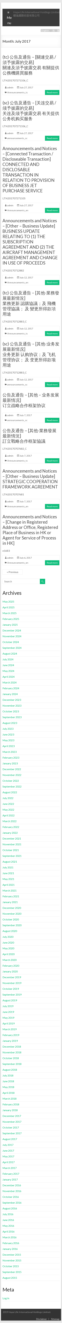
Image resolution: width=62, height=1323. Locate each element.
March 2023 (9, 751)
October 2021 (10, 850)
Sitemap (55, 1319)
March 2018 (9, 1098)
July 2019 (7, 1006)
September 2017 (11, 1133)
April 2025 (8, 607)
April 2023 (8, 746)
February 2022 (10, 826)
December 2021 (11, 838)
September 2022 (11, 786)
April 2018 (8, 1092)
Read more (52, 92)
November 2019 (11, 982)
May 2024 (8, 670)
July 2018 (7, 1075)
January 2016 (10, 1248)
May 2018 (8, 1087)
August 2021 (9, 861)
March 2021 (9, 890)
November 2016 (11, 1191)
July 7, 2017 (26, 415)
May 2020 (8, 948)
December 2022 (11, 769)
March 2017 (9, 1167)
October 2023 (10, 711)
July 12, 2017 (26, 277)
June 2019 (8, 1011)
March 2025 (9, 613)
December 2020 (11, 907)
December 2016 (11, 1185)
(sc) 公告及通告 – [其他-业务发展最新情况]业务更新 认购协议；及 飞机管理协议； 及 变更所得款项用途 (30, 354)
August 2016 (9, 1208)
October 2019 (10, 988)
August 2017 (9, 1139)
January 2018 (10, 1110)
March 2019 (9, 1029)
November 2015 (11, 1260)
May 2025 (8, 601)
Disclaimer (41, 1319)
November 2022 (11, 774)
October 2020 (10, 919)
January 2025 (10, 624)
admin (10, 87)
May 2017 (8, 1156)
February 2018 (10, 1104)
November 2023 (11, 705)
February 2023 (10, 757)
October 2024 (10, 642)
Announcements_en (17, 210)
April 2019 (8, 1023)
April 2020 (8, 954)
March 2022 (9, 821)
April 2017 (8, 1162)
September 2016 (11, 1202)
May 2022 (8, 809)
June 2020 (8, 942)
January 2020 (10, 971)
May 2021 (8, 878)
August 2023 (9, 722)
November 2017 (11, 1121)
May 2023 (8, 740)
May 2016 (8, 1225)
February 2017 (10, 1173)
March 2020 (9, 959)
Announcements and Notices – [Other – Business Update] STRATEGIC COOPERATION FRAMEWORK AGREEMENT (30, 478)
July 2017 (7, 1144)
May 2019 (8, 1017)
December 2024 (11, 630)
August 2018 (9, 1069)
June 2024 (8, 665)
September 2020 (11, 925)
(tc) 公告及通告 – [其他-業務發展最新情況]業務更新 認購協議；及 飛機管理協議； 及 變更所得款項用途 (30, 303)
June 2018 (8, 1081)
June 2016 (8, 1219)
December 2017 (11, 1115)
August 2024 (9, 653)
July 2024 (7, 659)
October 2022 (10, 780)
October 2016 (10, 1196)
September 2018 (11, 1063)
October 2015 (10, 1266)
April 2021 (8, 884)
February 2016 (10, 1243)
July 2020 (7, 936)
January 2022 (10, 832)
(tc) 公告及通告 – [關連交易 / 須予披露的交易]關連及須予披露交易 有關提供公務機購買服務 (30, 64)
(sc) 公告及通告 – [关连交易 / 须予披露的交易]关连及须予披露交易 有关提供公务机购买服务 (30, 110)
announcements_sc (17, 138)
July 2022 (7, 798)
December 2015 (11, 1254)
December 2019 (11, 977)
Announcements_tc (17, 92)
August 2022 (9, 792)
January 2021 (10, 902)
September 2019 (11, 994)
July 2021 (7, 867)
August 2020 (9, 930)
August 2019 (9, 1000)
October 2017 (10, 1127)
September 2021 (11, 855)
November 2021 (11, 844)
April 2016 (8, 1231)
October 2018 (10, 1058)
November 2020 (11, 913)
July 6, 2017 (26, 557)
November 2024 (11, 636)
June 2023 (8, 734)
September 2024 (11, 647)
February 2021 (10, 896)
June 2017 (8, 1150)
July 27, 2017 (26, 87)
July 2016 (7, 1214)
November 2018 (11, 1052)
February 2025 (10, 618)
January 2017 (10, 1179)
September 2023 (11, 717)
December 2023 (11, 699)
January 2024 (10, 694)
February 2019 (10, 1035)
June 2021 (8, 873)
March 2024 (9, 682)
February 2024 (10, 688)
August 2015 (9, 1277)
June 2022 (8, 803)
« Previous (12, 571)
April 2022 (8, 815)
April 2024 (8, 676)
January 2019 (10, 1040)
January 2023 (10, 763)
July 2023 (7, 728)
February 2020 (10, 965)
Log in (5, 1298)
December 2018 (11, 1046)
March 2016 (9, 1237)
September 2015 (11, 1271)
